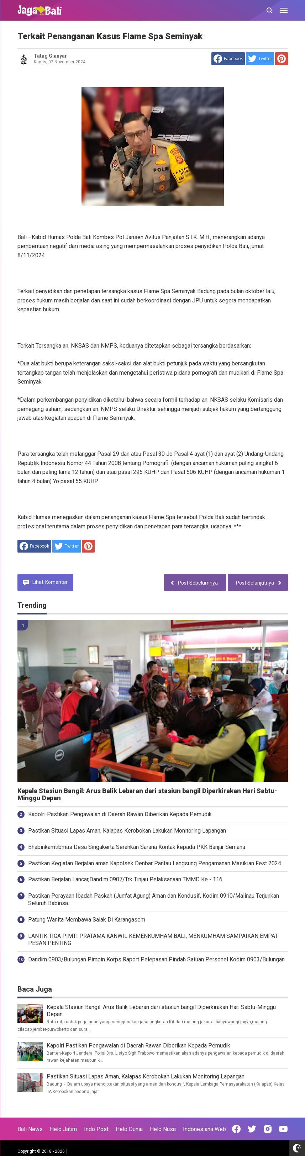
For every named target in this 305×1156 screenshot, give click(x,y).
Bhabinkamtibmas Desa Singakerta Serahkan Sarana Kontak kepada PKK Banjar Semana (136, 847)
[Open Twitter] (252, 1129)
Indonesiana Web (204, 1129)
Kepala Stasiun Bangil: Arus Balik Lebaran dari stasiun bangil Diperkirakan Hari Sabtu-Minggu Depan (147, 794)
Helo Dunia (129, 1129)
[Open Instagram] (267, 1129)
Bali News (30, 1129)
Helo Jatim (63, 1129)
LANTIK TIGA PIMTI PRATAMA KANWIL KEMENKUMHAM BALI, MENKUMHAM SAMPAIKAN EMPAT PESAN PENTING (153, 940)
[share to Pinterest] (281, 58)
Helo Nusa (163, 1129)
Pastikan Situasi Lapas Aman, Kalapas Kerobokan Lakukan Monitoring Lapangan (127, 830)
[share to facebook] (228, 58)
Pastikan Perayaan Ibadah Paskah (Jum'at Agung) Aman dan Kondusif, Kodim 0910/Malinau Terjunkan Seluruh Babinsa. (153, 899)
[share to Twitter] (260, 58)
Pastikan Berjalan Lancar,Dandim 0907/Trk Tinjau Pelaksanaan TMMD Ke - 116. (126, 879)
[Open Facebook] (236, 1129)
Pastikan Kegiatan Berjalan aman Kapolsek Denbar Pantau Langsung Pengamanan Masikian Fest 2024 (154, 863)
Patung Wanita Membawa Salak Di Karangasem (86, 919)
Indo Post (96, 1129)
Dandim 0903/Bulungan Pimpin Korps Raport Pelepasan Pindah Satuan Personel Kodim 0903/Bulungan (156, 959)
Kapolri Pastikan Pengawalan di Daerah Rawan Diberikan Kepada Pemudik (120, 814)
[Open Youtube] (283, 1129)
